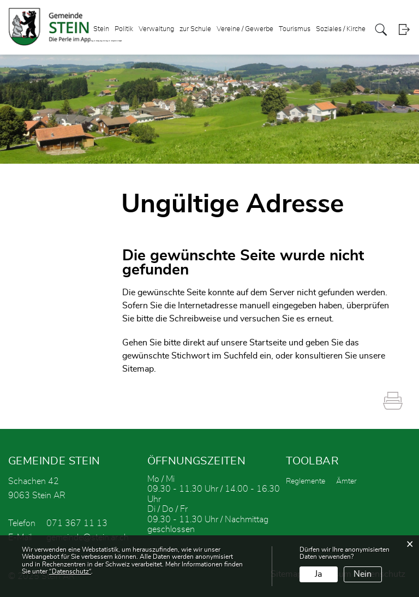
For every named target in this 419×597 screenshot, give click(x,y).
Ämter (346, 481)
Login (404, 30)
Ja (318, 574)
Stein (101, 29)
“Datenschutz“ (70, 571)
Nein (363, 574)
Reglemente (305, 481)
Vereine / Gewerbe (245, 29)
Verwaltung (156, 29)
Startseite (267, 342)
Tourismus (294, 29)
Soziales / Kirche (341, 29)
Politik (124, 29)
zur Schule (195, 29)
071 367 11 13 (76, 523)
